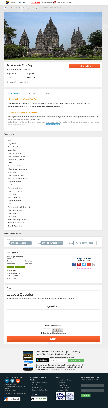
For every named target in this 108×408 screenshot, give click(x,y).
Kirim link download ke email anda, (62, 358)
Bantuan (70, 3)
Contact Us (61, 382)
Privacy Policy (62, 385)
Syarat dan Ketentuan (65, 387)
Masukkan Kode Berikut (53, 325)
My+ (78, 3)
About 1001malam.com (65, 380)
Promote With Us (37, 387)
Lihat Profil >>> (12, 278)
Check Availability (84, 66)
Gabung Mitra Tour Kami (40, 390)
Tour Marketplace (48, 2)
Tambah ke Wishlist (84, 268)
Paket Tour (22, 3)
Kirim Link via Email (76, 360)
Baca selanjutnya (53, 124)
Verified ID (10, 267)
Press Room (36, 385)
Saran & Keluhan (63, 390)
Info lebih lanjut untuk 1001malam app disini (60, 369)
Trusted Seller (20, 267)
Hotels (13, 3)
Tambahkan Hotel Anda (39, 382)
